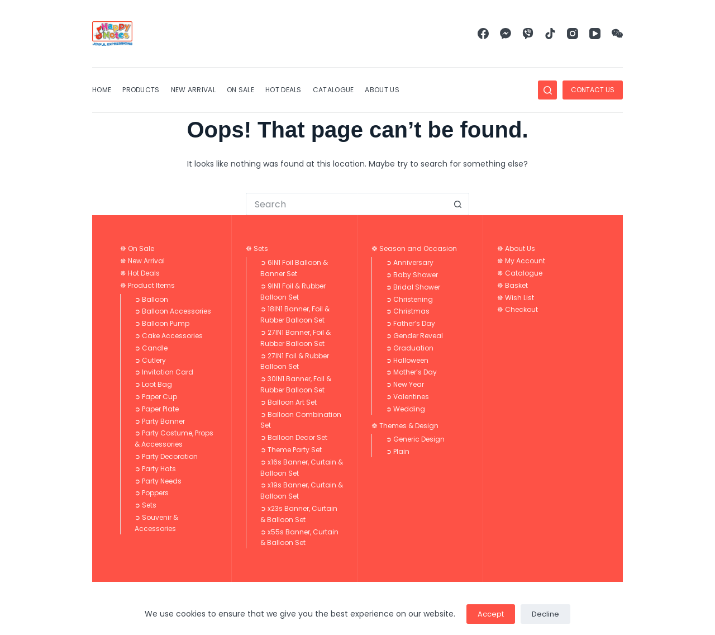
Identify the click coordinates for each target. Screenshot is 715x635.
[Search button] (458, 204)
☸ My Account (521, 261)
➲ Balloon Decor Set (293, 437)
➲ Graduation (409, 348)
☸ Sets (257, 248)
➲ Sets (145, 505)
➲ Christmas (408, 311)
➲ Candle (151, 348)
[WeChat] (617, 33)
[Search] (547, 89)
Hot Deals (283, 89)
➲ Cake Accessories (169, 335)
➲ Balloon (151, 299)
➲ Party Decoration (166, 456)
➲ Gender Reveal (414, 335)
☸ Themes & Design (404, 425)
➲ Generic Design (415, 439)
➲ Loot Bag (153, 384)
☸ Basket (512, 285)
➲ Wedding (405, 409)
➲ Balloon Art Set (288, 402)
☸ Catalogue (519, 273)
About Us (382, 89)
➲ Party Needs (158, 481)
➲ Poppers (152, 492)
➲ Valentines (407, 396)
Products (140, 89)
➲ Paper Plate (157, 409)
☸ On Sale (137, 248)
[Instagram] (572, 33)
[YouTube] (594, 33)
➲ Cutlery (150, 360)
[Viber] (527, 33)
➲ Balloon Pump (162, 323)
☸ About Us (516, 248)
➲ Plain (397, 451)
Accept (491, 614)
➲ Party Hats (155, 468)
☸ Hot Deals (140, 273)
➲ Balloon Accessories (173, 311)
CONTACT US (592, 89)
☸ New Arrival (142, 261)
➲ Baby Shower (412, 274)
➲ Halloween (407, 360)
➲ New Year (405, 384)
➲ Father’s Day (410, 323)
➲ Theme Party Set (291, 449)
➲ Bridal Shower (413, 287)
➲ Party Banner (160, 421)
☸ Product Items (147, 285)
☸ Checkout (517, 309)
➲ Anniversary (409, 262)
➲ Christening (409, 299)
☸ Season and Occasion (414, 248)
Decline (545, 614)
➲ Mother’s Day (411, 372)
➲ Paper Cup (156, 396)
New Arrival (193, 89)
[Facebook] (483, 33)
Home (101, 89)
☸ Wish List (515, 297)
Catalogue (333, 89)
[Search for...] (346, 204)
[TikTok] (550, 33)
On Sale (240, 89)
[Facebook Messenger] (505, 33)
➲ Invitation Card (164, 372)
